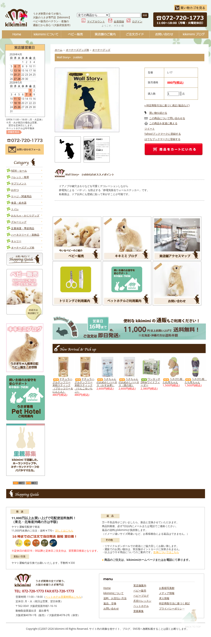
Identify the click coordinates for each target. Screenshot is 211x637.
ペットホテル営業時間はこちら (63, 597)
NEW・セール (19, 170)
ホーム (58, 50)
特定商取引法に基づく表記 (174, 603)
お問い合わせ (164, 34)
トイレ (15, 209)
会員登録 (119, 21)
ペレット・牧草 (20, 177)
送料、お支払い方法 (115, 598)
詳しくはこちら (64, 530)
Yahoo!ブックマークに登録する (163, 134)
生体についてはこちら (166, 552)
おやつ (15, 190)
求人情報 (164, 598)
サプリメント (19, 183)
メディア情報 (166, 593)
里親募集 (138, 611)
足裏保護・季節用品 (22, 228)
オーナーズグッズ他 (22, 247)
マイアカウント (96, 21)
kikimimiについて (46, 34)
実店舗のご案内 (105, 34)
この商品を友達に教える (163, 123)
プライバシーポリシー (172, 608)
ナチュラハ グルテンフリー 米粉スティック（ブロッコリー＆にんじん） (63, 385)
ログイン (137, 21)
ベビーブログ (193, 34)
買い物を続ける (158, 113)
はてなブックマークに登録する (162, 139)
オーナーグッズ (101, 50)
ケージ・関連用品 (21, 196)
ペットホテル (141, 606)
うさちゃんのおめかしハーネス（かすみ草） (107, 382)
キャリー (16, 241)
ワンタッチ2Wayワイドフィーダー (150, 382)
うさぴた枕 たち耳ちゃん (196, 380)
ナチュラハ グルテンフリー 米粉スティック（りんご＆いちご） (84, 385)
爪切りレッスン (142, 601)
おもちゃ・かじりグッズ (25, 215)
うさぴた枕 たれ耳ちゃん (174, 380)
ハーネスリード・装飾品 (25, 235)
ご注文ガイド (134, 34)
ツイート (150, 128)
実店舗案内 (139, 585)
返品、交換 (109, 603)
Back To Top (191, 618)
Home (16, 34)
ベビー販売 (75, 34)
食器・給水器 (19, 203)
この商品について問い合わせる (167, 118)
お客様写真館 (166, 588)
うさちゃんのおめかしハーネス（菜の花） (129, 382)
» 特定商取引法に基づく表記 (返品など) (167, 105)
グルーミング (19, 222)
